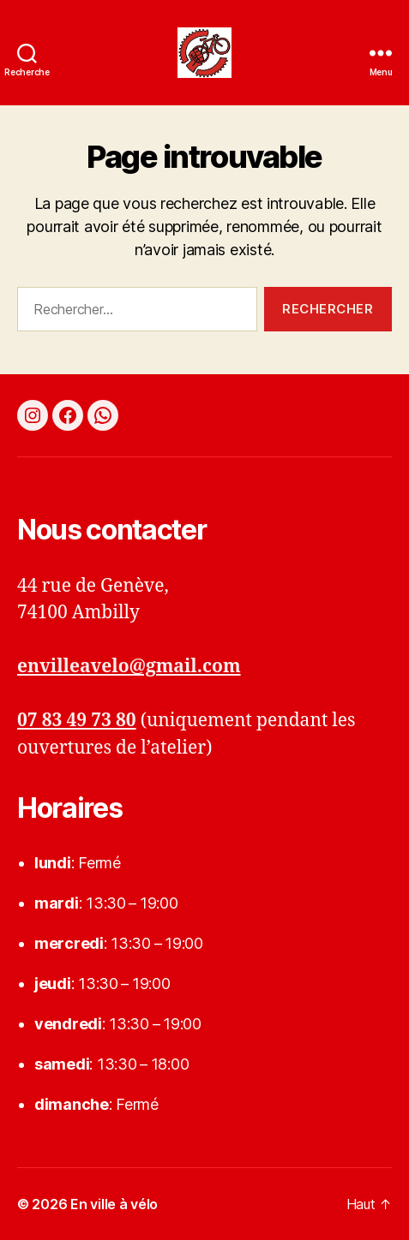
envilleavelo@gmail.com (129, 666)
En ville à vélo (114, 1204)
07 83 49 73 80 (76, 720)
